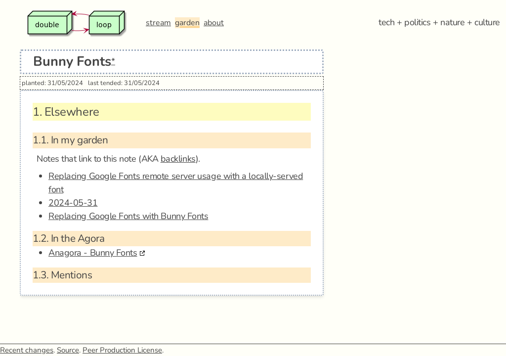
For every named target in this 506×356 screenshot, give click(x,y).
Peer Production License (122, 350)
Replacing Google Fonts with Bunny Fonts (128, 216)
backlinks (178, 159)
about (214, 22)
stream (158, 22)
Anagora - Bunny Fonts (92, 253)
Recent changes (26, 350)
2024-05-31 (73, 203)
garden (187, 22)
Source (68, 350)
